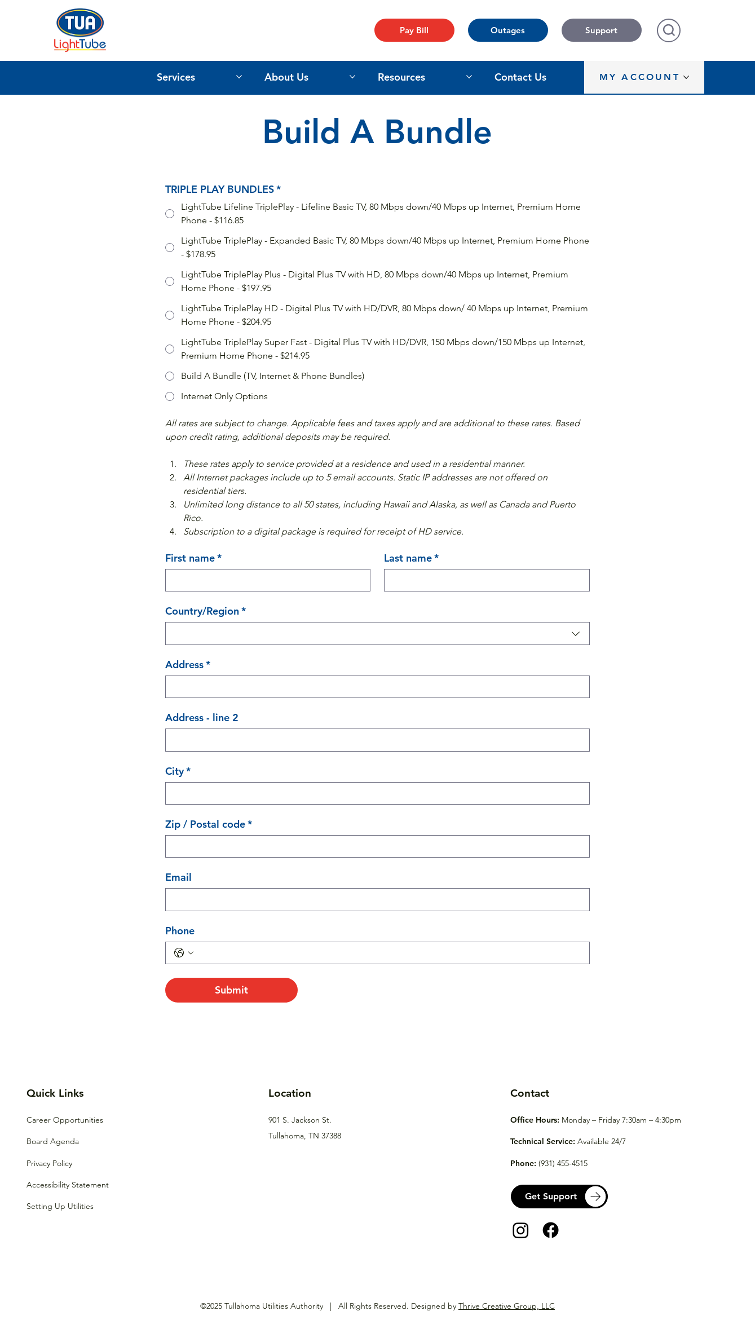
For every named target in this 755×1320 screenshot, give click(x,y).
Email (178, 877)
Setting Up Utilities (60, 1206)
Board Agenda (53, 1141)
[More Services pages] (239, 77)
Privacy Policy (49, 1163)
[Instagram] (520, 1230)
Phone (180, 931)
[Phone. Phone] (388, 953)
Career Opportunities (65, 1120)
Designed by (483, 1306)
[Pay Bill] (414, 30)
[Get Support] (559, 1196)
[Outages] (508, 30)
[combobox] (377, 633)
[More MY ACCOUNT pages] (686, 77)
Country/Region (205, 611)
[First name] (264, 580)
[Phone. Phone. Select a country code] (184, 953)
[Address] (374, 686)
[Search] (669, 30)
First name (193, 558)
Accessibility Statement (68, 1185)
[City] (374, 793)
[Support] (602, 30)
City (178, 771)
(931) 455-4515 (563, 1163)
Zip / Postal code (208, 824)
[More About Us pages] (352, 77)
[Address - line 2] (374, 739)
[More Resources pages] (469, 77)
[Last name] (483, 580)
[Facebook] (550, 1230)
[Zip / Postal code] (374, 846)
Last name (411, 558)
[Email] (374, 899)
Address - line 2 (202, 718)
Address (187, 665)
